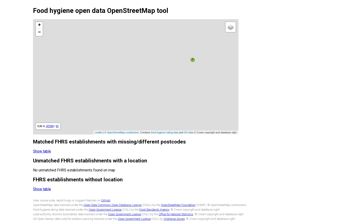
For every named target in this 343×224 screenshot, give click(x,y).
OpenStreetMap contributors (123, 132)
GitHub (105, 200)
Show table (42, 151)
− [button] (39, 32)
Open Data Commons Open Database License (112, 205)
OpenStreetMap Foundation (178, 205)
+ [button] (39, 25)
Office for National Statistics (176, 214)
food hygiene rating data (164, 132)
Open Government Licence (105, 209)
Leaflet (98, 132)
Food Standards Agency (154, 209)
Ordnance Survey (174, 219)
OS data (188, 132)
